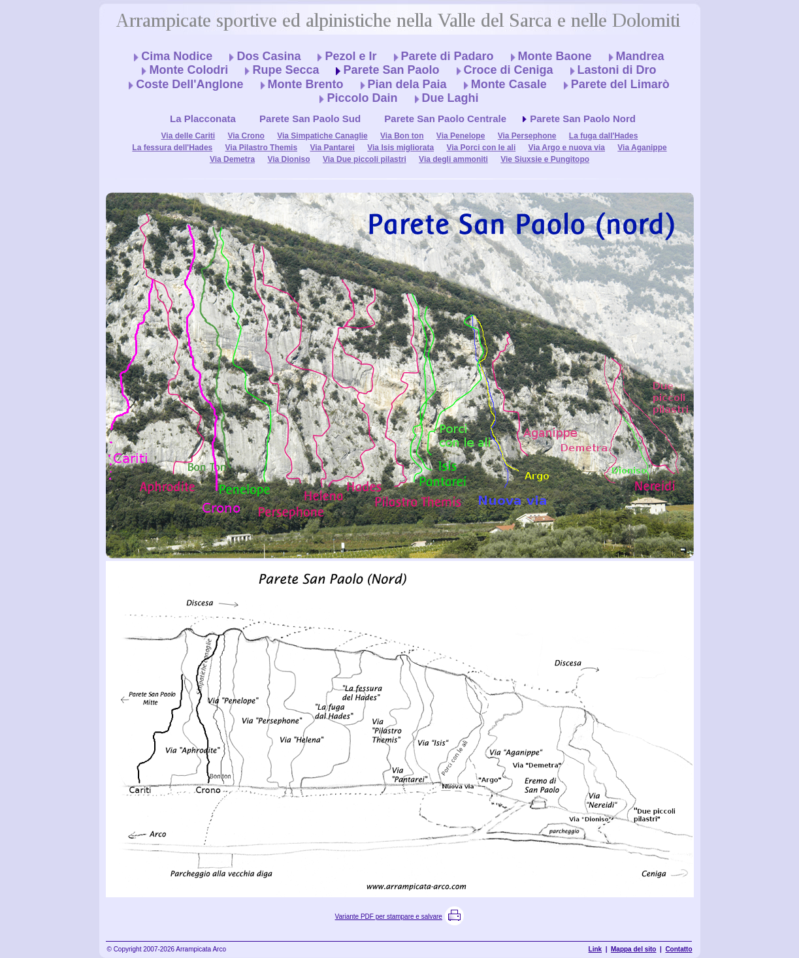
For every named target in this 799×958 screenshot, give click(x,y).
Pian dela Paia (407, 84)
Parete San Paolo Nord (583, 118)
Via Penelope (460, 135)
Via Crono (245, 135)
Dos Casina (268, 56)
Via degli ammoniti (453, 159)
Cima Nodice (176, 56)
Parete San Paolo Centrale (445, 118)
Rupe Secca (285, 69)
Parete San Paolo (391, 69)
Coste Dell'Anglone (189, 84)
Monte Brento (306, 84)
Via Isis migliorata (400, 147)
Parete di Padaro (447, 56)
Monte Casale (509, 84)
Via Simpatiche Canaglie (322, 135)
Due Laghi (450, 97)
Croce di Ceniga (508, 69)
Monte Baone (555, 56)
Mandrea (640, 56)
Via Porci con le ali (480, 147)
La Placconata (203, 118)
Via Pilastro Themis (261, 147)
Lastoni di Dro (617, 69)
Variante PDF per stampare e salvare (388, 916)
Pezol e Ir (350, 56)
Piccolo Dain (362, 97)
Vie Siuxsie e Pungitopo (544, 159)
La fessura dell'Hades (172, 147)
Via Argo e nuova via (567, 147)
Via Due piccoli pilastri (364, 159)
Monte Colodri (188, 69)
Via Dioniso (288, 159)
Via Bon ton (401, 135)
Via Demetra (232, 159)
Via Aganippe (641, 147)
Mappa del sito (633, 949)
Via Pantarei (332, 147)
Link (595, 949)
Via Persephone (527, 135)
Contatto (678, 949)
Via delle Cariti (188, 135)
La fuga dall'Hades (603, 135)
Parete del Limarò (620, 84)
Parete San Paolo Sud (310, 118)
